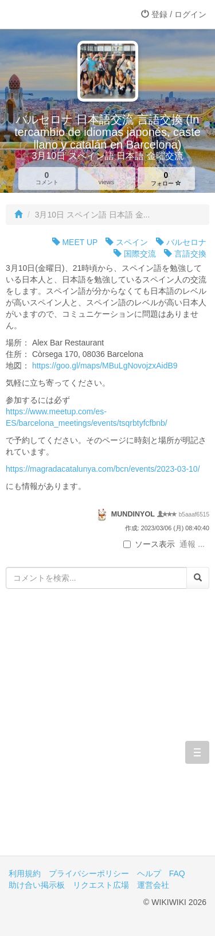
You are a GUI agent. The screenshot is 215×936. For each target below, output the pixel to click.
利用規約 (25, 873)
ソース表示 (149, 544)
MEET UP (75, 242)
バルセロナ (181, 242)
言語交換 (185, 253)
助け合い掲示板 (37, 885)
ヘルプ (149, 873)
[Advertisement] (107, 730)
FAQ (177, 873)
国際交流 (135, 253)
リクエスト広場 (101, 885)
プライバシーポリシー (89, 873)
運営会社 (153, 885)
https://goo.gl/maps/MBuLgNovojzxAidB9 (105, 365)
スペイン (126, 242)
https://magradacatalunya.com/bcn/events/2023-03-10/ (103, 468)
